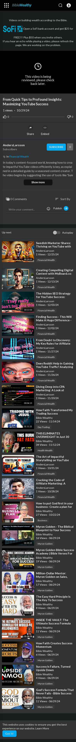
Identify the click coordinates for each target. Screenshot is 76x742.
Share (30, 130)
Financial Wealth (19, 156)
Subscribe (56, 147)
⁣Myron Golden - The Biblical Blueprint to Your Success (55, 528)
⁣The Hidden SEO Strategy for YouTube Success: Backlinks (53, 297)
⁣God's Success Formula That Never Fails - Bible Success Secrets (55, 693)
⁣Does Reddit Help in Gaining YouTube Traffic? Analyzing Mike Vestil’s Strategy (55, 367)
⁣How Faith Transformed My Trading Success (54, 411)
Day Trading (44, 427)
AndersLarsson (14, 145)
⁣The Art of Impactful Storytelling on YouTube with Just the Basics (52, 460)
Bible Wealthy (44, 417)
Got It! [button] (9, 733)
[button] (69, 5)
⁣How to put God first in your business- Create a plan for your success (54, 507)
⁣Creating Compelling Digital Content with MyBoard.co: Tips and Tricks (54, 273)
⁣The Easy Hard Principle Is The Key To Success (53, 598)
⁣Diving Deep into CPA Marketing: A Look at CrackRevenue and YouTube (55, 390)
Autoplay (67, 232)
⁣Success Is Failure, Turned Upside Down (53, 668)
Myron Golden (45, 543)
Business (42, 520)
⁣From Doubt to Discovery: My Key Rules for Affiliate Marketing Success (53, 343)
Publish (60, 208)
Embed (45, 130)
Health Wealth (45, 450)
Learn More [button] (42, 728)
